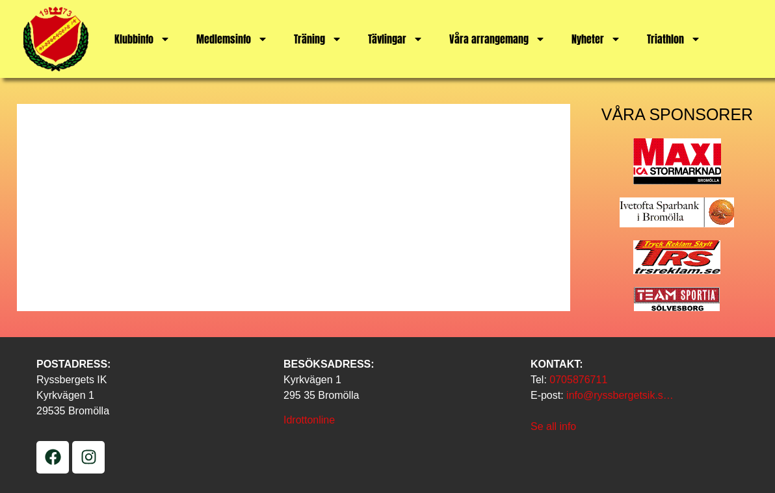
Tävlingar (395, 39)
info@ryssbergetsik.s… (620, 395)
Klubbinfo (142, 39)
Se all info (553, 426)
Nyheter (596, 39)
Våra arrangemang (497, 39)
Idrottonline (309, 419)
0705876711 (578, 379)
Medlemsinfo (232, 39)
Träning (318, 39)
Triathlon (674, 39)
